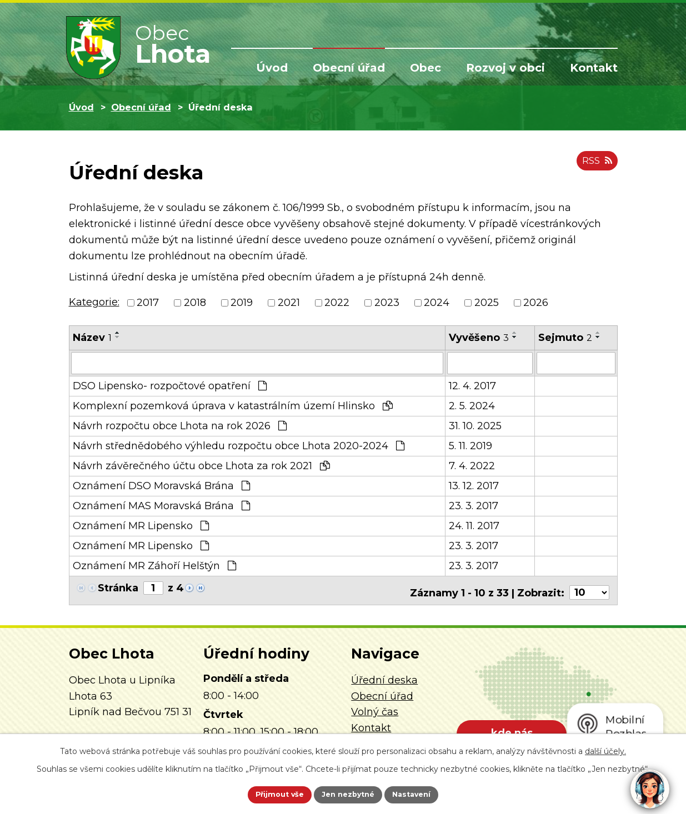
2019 (242, 303)
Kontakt (594, 67)
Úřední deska (384, 675)
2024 (436, 303)
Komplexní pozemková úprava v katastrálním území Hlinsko (233, 405)
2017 (148, 303)
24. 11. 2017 (474, 525)
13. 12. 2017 (474, 485)
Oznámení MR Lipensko (141, 525)
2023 (386, 303)
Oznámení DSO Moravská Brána (161, 485)
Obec (425, 67)
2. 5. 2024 (472, 405)
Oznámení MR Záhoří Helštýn (154, 565)
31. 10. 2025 (475, 425)
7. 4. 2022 (472, 465)
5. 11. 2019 (470, 445)
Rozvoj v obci (505, 67)
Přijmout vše (267, 793)
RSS (595, 165)
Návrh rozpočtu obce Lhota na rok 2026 (180, 425)
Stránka (118, 587)
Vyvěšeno (479, 337)
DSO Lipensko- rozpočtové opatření (170, 385)
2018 (195, 303)
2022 (336, 303)
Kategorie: (94, 302)
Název (92, 337)
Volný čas (374, 707)
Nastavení (424, 793)
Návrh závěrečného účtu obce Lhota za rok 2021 (201, 465)
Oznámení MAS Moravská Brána (161, 505)
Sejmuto (565, 337)
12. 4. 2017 (472, 385)
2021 (289, 303)
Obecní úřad (349, 67)
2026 (535, 303)
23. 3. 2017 (473, 505)
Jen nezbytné (348, 793)
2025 (486, 303)
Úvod (272, 67)
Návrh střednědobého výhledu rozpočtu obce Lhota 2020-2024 (238, 445)
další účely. (605, 749)
